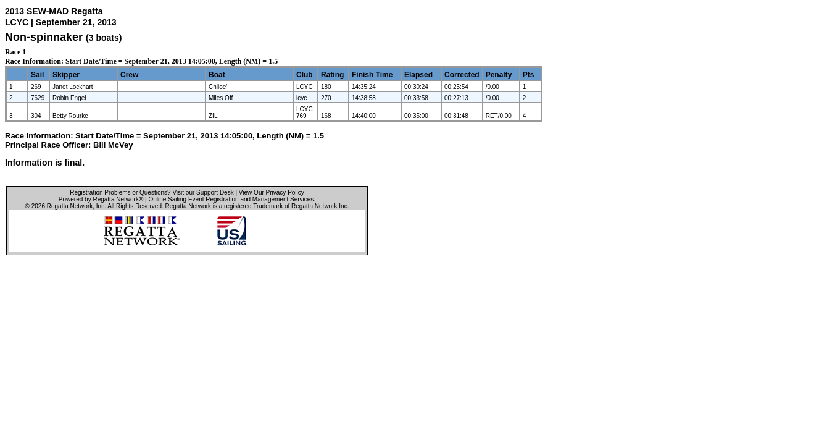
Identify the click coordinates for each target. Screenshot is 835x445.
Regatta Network (70, 206)
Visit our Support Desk (202, 192)
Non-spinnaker (44, 37)
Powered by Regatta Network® (101, 199)
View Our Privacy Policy (271, 192)
